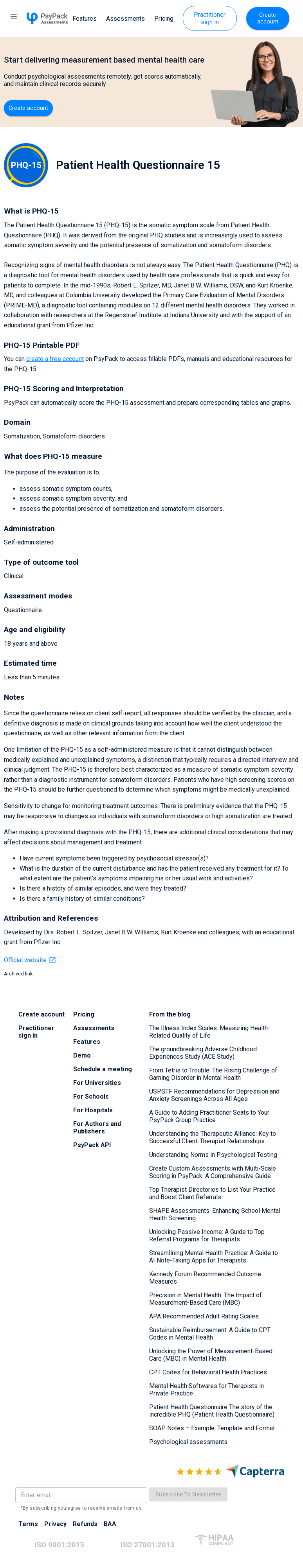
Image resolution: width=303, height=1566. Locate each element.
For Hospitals (93, 1110)
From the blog (170, 1014)
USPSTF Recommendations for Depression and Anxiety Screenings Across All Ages (214, 1095)
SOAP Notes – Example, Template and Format (212, 1428)
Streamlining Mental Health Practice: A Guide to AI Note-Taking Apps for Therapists (213, 1256)
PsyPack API (92, 1145)
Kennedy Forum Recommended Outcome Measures (205, 1277)
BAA (110, 1524)
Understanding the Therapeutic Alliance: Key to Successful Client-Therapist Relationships (212, 1137)
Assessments (125, 18)
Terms (28, 1524)
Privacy (55, 1524)
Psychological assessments (188, 1442)
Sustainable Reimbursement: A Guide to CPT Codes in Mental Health (210, 1333)
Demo (82, 1055)
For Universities (97, 1083)
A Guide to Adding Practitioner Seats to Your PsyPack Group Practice (209, 1116)
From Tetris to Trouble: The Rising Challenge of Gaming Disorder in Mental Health (213, 1074)
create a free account (55, 359)
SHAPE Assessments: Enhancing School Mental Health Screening (214, 1214)
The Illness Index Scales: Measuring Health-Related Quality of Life (209, 1031)
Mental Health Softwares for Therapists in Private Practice (206, 1389)
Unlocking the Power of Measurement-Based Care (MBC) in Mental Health (210, 1354)
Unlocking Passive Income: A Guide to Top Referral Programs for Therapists (207, 1235)
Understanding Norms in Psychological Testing (213, 1154)
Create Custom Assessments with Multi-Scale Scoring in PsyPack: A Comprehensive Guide (212, 1172)
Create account (267, 18)
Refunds (85, 1524)
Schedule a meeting (102, 1069)
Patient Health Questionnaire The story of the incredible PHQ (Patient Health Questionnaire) (211, 1410)
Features (84, 18)
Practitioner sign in (209, 18)
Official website (30, 960)
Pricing (163, 18)
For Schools (91, 1096)
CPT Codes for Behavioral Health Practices (208, 1372)
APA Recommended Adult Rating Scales (204, 1316)
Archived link (18, 974)
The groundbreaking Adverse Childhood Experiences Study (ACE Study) (203, 1052)
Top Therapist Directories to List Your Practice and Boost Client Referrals (212, 1193)
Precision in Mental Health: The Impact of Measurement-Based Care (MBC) (205, 1298)
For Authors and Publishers (97, 1127)
